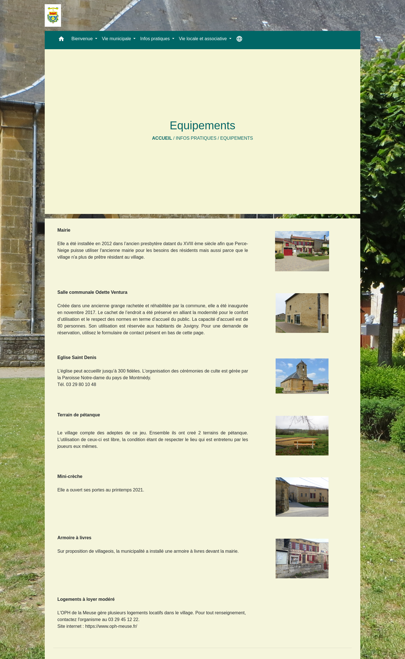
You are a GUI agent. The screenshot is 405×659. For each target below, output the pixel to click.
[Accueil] (53, 15)
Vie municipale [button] (117, 38)
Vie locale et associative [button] (203, 38)
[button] (61, 40)
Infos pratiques (196, 138)
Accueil (162, 138)
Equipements (236, 138)
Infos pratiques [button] (155, 38)
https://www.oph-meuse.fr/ (111, 626)
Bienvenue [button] (82, 38)
